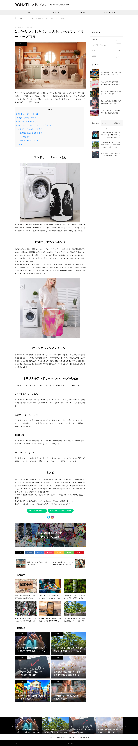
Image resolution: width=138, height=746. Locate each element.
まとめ (19, 144)
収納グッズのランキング (26, 118)
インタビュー (106, 123)
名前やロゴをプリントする (30, 133)
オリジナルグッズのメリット (28, 122)
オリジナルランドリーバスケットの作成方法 (34, 125)
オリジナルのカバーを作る (30, 129)
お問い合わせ (55, 12)
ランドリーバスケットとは (27, 114)
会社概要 (82, 12)
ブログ (21, 44)
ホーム (28, 12)
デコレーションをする (28, 141)
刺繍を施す (24, 137)
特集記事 (117, 123)
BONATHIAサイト (109, 12)
